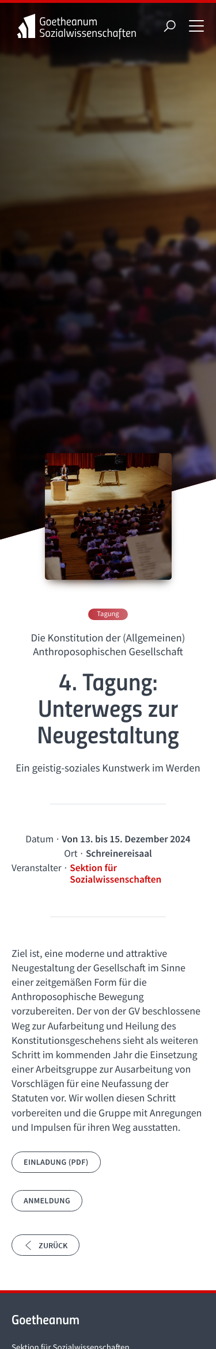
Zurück (45, 1245)
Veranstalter (37, 867)
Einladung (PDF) (56, 1162)
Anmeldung (47, 1200)
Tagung (108, 614)
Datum (39, 839)
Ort (70, 853)
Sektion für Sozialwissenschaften (115, 873)
